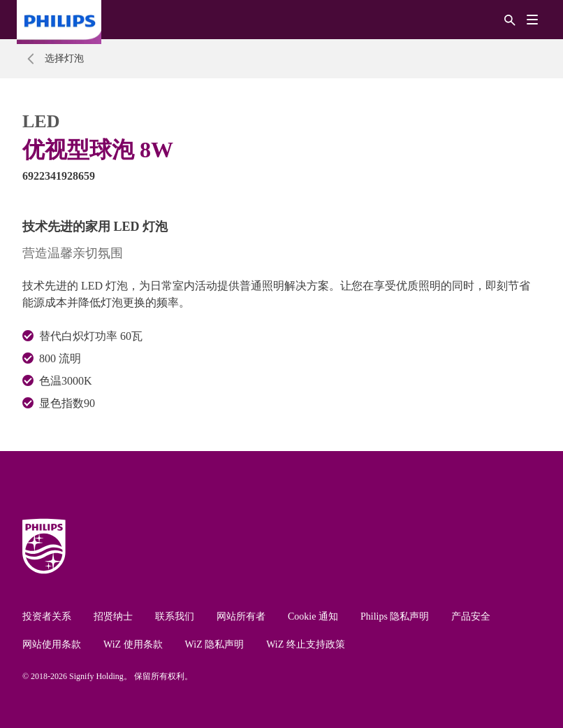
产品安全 (470, 616)
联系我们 (174, 616)
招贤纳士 (113, 616)
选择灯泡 (64, 58)
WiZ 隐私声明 (214, 644)
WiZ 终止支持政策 (305, 644)
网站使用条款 (51, 644)
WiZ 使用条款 (133, 644)
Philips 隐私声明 (394, 616)
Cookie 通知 (313, 616)
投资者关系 (46, 616)
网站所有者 (241, 616)
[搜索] (510, 19)
